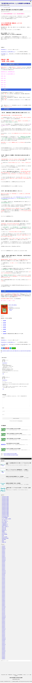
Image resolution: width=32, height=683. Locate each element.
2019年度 (4, 329)
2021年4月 (3, 586)
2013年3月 (3, 648)
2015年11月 (4, 628)
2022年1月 (3, 584)
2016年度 (4, 322)
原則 (13, 350)
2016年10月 (4, 617)
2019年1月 (3, 597)
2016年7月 (3, 619)
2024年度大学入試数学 (5, 514)
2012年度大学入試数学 (5, 499)
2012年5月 (3, 653)
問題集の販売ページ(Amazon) (12, 667)
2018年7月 (3, 599)
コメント (3, 397)
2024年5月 (3, 551)
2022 (10, 350)
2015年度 (4, 320)
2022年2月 (3, 583)
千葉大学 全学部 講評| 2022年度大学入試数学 (14, 433)
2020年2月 (3, 592)
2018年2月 (3, 604)
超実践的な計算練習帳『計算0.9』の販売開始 (13, 483)
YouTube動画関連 (5, 517)
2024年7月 (3, 549)
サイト (3, 414)
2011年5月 (3, 656)
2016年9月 (3, 618)
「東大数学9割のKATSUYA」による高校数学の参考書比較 (15, 3)
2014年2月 (3, 643)
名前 (3, 407)
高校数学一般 (4, 542)
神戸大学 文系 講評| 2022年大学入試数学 (13, 428)
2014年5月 (3, 641)
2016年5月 (3, 622)
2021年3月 (3, 587)
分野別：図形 (4, 527)
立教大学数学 (4, 539)
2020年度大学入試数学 (5, 509)
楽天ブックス (11, 309)
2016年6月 (3, 621)
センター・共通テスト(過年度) (6, 518)
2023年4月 (3, 565)
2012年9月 (3, 652)
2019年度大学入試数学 (5, 508)
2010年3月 (3, 657)
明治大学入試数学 (4, 534)
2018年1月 (3, 605)
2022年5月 (3, 579)
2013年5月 (3, 645)
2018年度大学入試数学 (5, 507)
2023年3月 (3, 566)
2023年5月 (3, 564)
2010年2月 (3, 658)
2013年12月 (4, 644)
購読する (2, 458)
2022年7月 (3, 577)
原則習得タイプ (4, 530)
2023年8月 (3, 561)
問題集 (16, 350)
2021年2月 (3, 588)
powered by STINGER (29, 674)
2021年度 (4, 333)
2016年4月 (3, 623)
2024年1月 (3, 556)
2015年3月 (3, 634)
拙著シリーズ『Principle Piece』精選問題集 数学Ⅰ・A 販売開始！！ (17, 469)
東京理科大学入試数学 (5, 538)
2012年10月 (4, 650)
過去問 (28, 350)
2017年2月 (3, 613)
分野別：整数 (4, 529)
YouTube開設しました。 (5, 53)
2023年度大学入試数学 (5, 513)
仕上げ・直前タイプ (5, 521)
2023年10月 (4, 560)
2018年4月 (3, 601)
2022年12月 (4, 570)
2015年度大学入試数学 (5, 503)
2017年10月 (4, 606)
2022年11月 (4, 571)
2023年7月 (3, 562)
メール (3, 411)
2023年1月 (3, 569)
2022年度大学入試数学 (5, 350)
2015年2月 (3, 635)
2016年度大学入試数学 (5, 504)
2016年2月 (3, 626)
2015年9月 (3, 630)
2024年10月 (4, 548)
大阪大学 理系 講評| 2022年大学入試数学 (13, 438)
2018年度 (4, 327)
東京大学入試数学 (4, 536)
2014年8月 (3, 640)
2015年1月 (3, 636)
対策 (17, 350)
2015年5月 (3, 632)
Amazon (10, 310)
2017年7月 (3, 609)
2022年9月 (3, 574)
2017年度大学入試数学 (5, 505)
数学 (24, 350)
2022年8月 (3, 575)
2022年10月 (4, 573)
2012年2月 (3, 654)
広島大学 (21, 350)
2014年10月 (4, 639)
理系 (25, 350)
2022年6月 (3, 578)
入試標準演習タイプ (5, 525)
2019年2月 (3, 596)
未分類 (3, 535)
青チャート (19, 294)
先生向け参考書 (4, 522)
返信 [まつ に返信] (3, 373)
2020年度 (4, 331)
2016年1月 (3, 627)
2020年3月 (3, 591)
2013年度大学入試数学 (5, 500)
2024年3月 (3, 553)
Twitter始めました (4, 49)
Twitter (24, 667)
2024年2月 (3, 555)
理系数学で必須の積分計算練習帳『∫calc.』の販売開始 (14, 476)
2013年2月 (3, 649)
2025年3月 (3, 547)
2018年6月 (3, 600)
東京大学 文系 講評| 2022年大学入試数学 (13, 448)
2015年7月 (3, 631)
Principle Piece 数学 (5, 516)
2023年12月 (4, 557)
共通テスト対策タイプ (5, 526)
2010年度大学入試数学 (5, 496)
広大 (19, 350)
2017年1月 (3, 614)
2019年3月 (3, 595)
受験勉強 (3, 531)
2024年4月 (3, 552)
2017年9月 (3, 608)
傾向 (12, 350)
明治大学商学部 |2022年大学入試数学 (12, 443)
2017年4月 (3, 610)
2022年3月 (3, 582)
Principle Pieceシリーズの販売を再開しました (8, 51)
